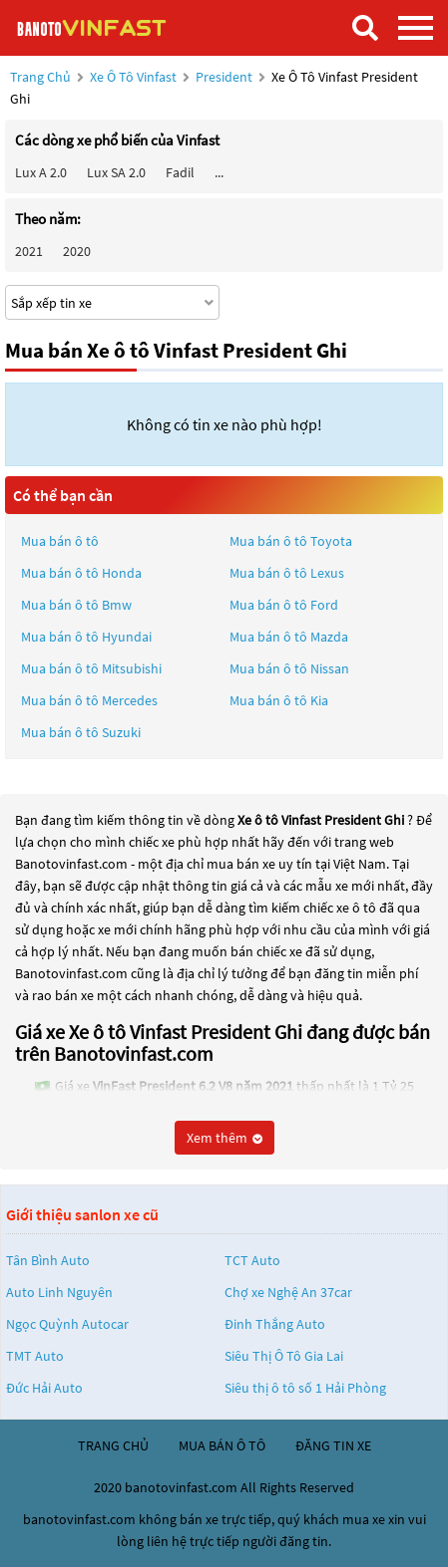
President (225, 77)
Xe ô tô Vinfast (133, 77)
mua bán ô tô (222, 1445)
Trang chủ (40, 77)
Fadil (180, 172)
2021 (29, 251)
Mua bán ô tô (60, 541)
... (219, 172)
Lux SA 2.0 (116, 172)
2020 (77, 251)
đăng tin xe (333, 1445)
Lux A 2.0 (41, 172)
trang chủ (113, 1445)
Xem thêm (224, 1138)
